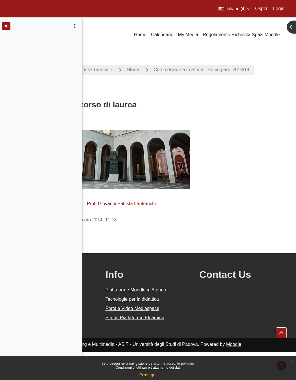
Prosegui (148, 374)
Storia (215, 69)
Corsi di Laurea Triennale (169, 69)
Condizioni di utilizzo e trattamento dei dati (148, 368)
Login (278, 8)
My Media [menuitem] (188, 34)
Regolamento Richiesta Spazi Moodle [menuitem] (241, 34)
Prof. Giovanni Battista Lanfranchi (203, 203)
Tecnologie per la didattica (177, 309)
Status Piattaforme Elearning (179, 342)
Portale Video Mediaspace (174, 326)
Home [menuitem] (140, 34)
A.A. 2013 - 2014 (110, 69)
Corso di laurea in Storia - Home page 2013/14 (147, 85)
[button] (234, 8)
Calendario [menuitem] (162, 34)
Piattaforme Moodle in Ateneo (183, 293)
